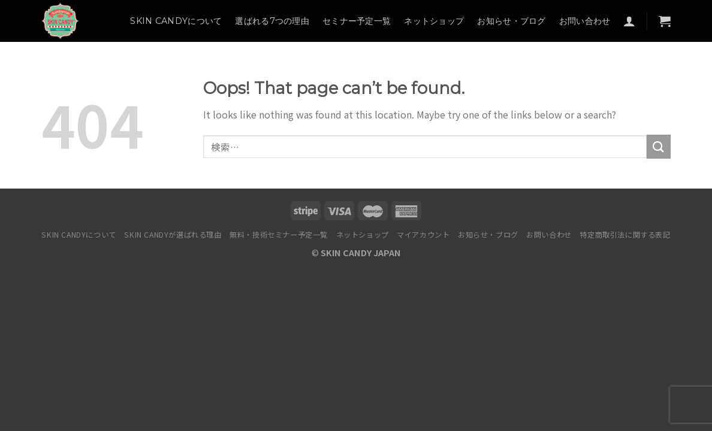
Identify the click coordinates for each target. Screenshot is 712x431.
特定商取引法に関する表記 (625, 234)
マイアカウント (423, 234)
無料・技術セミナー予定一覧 (279, 234)
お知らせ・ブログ (511, 21)
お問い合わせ (585, 21)
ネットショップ (434, 21)
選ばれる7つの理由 (272, 21)
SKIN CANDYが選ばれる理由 (172, 234)
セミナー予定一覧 (356, 21)
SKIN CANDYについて (176, 21)
